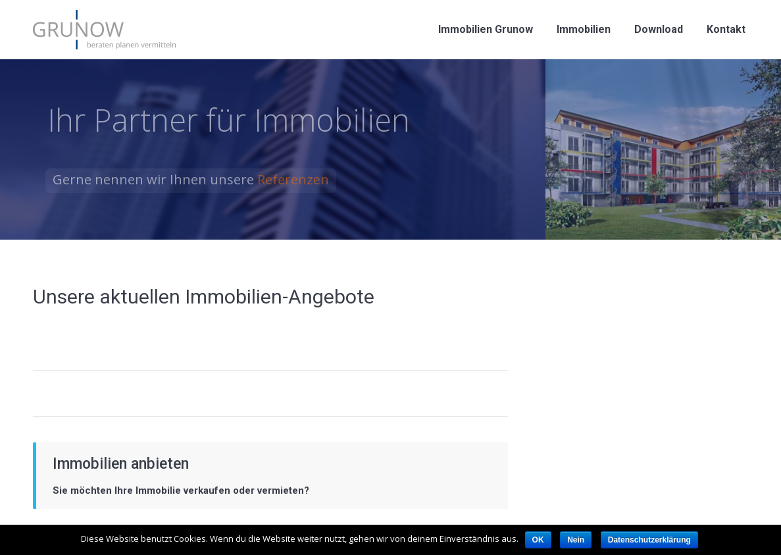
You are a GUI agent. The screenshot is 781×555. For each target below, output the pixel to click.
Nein (575, 539)
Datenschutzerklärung (649, 539)
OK (538, 539)
